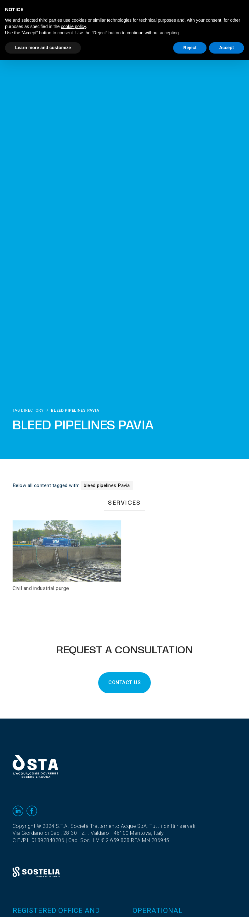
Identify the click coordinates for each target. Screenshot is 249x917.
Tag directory (28, 410)
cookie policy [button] (73, 26)
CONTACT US (124, 682)
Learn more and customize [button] (43, 47)
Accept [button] (226, 47)
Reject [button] (189, 47)
